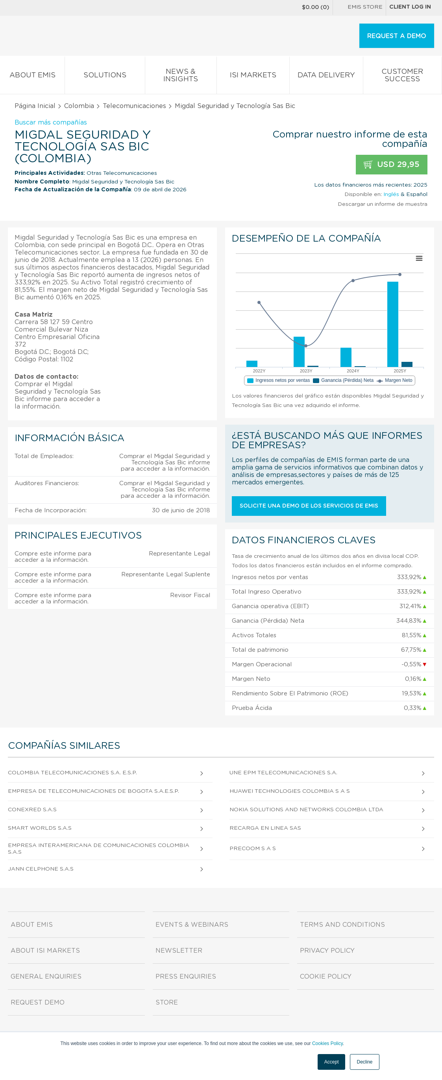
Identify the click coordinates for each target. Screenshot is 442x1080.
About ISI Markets (45, 951)
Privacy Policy (327, 951)
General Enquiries (46, 977)
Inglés (391, 194)
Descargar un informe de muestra (382, 204)
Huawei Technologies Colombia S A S (289, 791)
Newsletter (178, 951)
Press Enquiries (185, 977)
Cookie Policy (325, 977)
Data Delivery (326, 77)
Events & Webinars (191, 925)
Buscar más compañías (51, 122)
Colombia (79, 106)
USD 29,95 (392, 165)
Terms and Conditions (342, 925)
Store (166, 1002)
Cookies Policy (327, 1043)
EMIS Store (359, 8)
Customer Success (402, 77)
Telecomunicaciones (134, 106)
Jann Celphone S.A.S (41, 869)
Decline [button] (364, 1062)
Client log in (410, 7)
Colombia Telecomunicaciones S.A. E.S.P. (72, 773)
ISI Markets (253, 77)
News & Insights (181, 77)
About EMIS (32, 77)
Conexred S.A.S (32, 809)
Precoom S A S (252, 848)
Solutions (105, 77)
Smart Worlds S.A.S (40, 828)
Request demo (38, 1002)
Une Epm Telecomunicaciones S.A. (283, 773)
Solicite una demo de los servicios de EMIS (309, 506)
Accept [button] (331, 1062)
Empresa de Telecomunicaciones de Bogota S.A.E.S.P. (93, 791)
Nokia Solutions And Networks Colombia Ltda (306, 809)
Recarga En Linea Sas (265, 828)
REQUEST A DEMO (396, 36)
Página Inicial (35, 106)
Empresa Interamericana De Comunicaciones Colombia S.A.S (98, 849)
